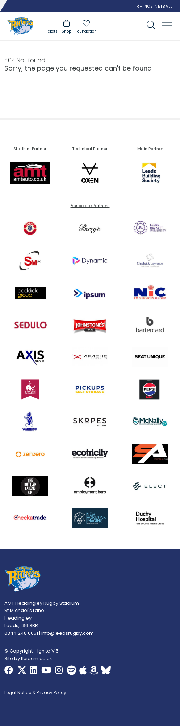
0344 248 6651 (21, 633)
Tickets (51, 31)
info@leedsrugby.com (67, 633)
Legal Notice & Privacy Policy (35, 693)
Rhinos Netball (155, 6)
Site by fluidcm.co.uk (28, 658)
